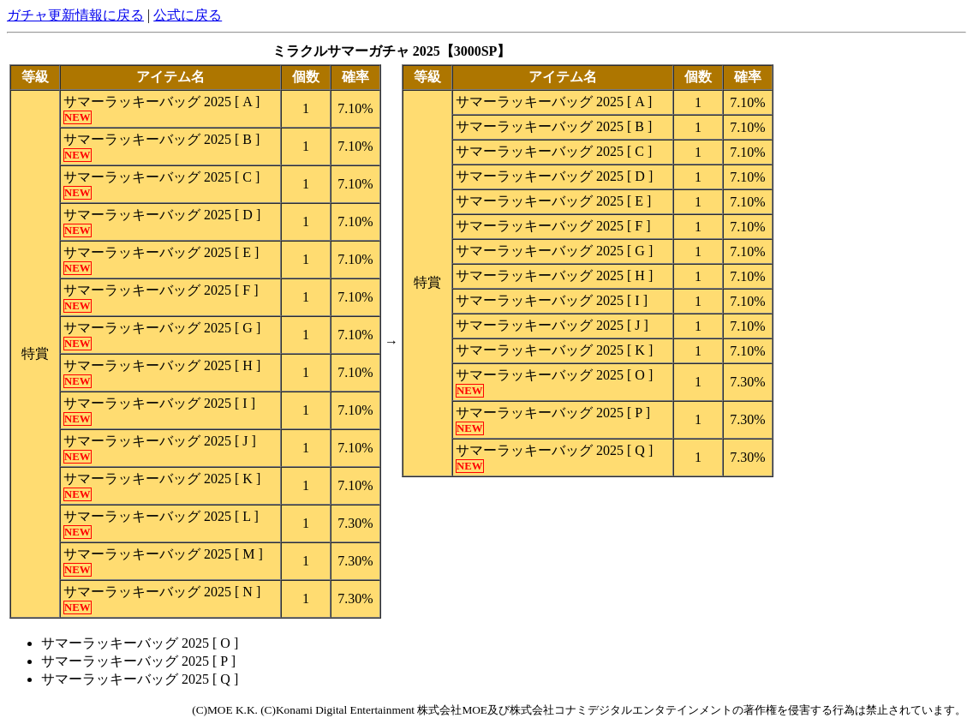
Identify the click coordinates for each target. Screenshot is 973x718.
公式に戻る (187, 15)
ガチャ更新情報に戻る (75, 15)
